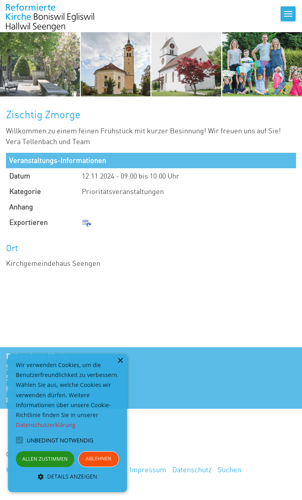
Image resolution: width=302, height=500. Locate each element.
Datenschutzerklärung (45, 425)
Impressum (147, 469)
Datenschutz (192, 469)
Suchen (229, 469)
